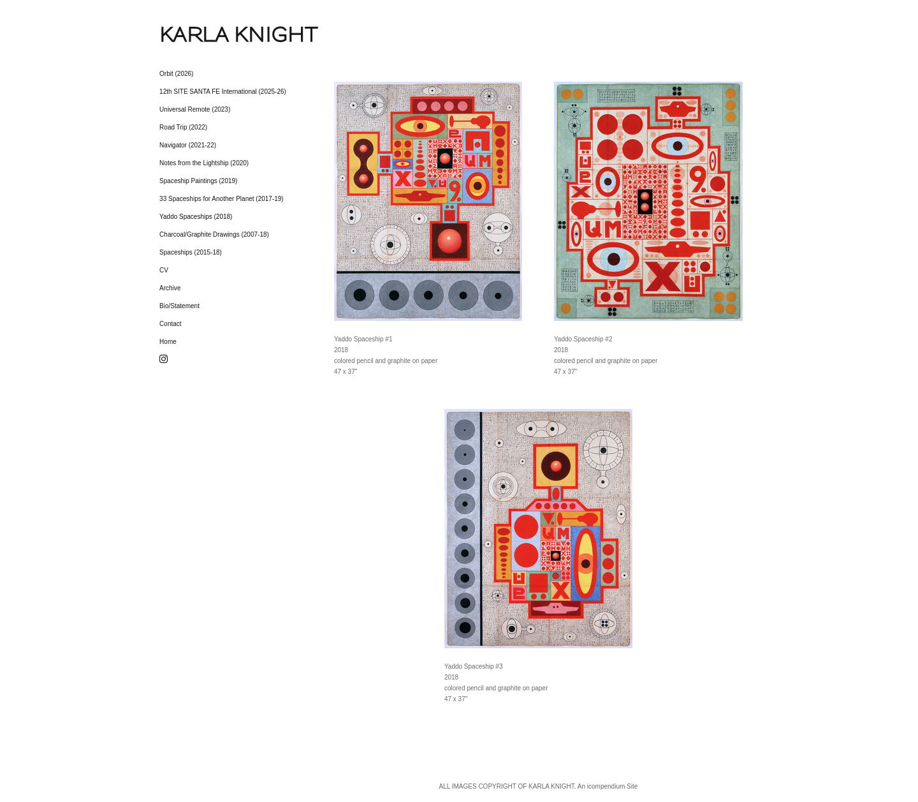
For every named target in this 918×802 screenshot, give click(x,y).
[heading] (191, 34)
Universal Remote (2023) (194, 109)
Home (168, 341)
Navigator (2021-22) (187, 145)
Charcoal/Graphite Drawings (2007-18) (214, 234)
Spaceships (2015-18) (190, 252)
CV (163, 270)
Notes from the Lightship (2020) (204, 163)
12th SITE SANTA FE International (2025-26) (222, 91)
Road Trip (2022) (183, 127)
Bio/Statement (179, 305)
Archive (169, 288)
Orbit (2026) (176, 73)
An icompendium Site (608, 786)
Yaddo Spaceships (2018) (195, 216)
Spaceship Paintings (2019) (198, 180)
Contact (170, 323)
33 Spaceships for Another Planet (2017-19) (221, 198)
